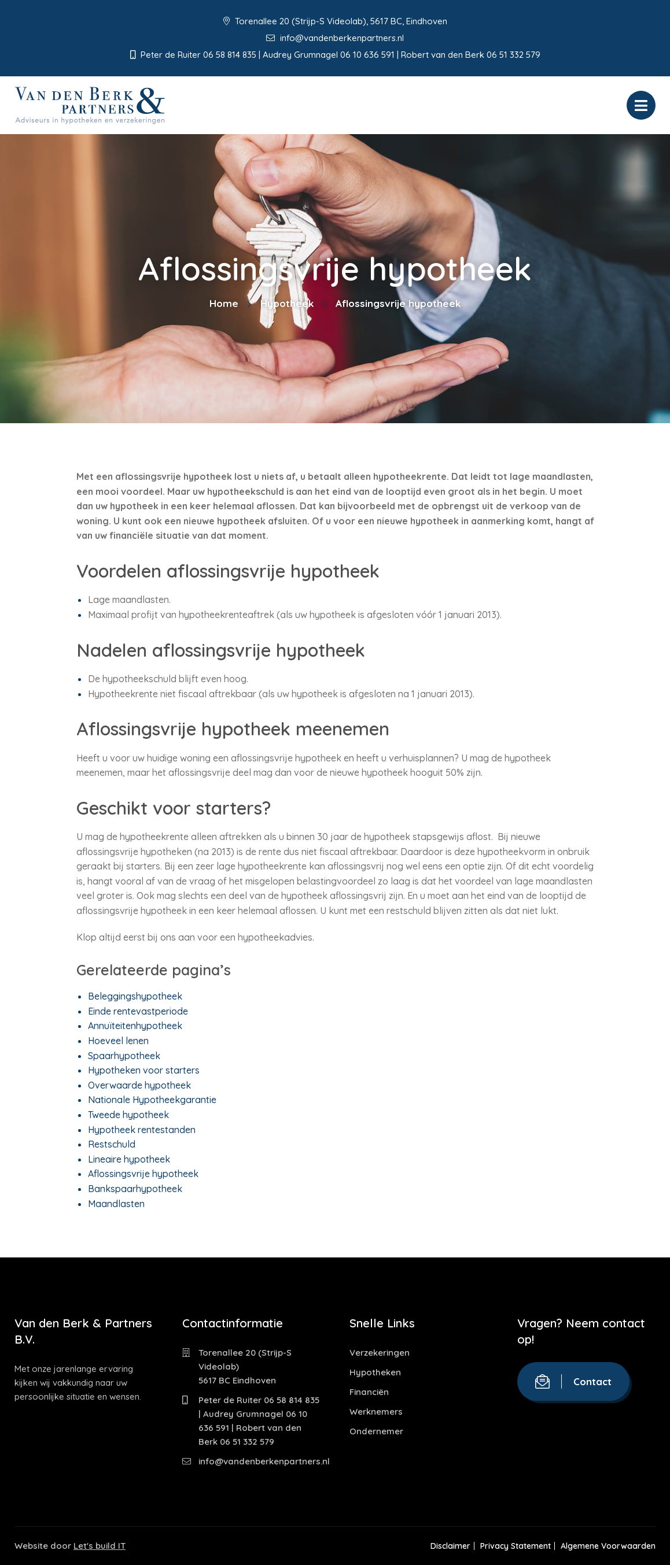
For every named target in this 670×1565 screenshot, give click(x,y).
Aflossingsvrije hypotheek (143, 1173)
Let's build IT (99, 1545)
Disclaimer (442, 1546)
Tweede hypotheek (128, 1114)
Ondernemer (376, 1431)
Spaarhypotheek (124, 1055)
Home (223, 303)
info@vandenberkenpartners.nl (335, 37)
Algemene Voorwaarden (608, 1546)
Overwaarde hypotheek (139, 1085)
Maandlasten (116, 1203)
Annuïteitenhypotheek (135, 1025)
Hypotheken (375, 1372)
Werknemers (376, 1411)
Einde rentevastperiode (138, 1011)
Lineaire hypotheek (129, 1159)
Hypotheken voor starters (144, 1070)
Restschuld (111, 1144)
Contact (573, 1381)
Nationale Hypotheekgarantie (152, 1099)
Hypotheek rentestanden (142, 1129)
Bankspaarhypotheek (135, 1188)
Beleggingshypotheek (135, 996)
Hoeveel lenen (118, 1040)
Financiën (369, 1391)
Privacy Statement (511, 1546)
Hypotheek (287, 303)
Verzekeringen (379, 1352)
